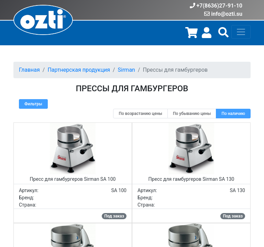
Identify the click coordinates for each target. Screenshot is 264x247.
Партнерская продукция (78, 70)
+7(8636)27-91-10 (219, 5)
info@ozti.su (226, 14)
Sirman (126, 70)
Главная (29, 70)
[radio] (140, 113)
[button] (223, 35)
